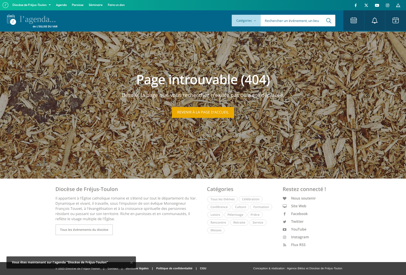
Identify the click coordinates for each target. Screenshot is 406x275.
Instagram (296, 237)
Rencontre (218, 222)
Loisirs (215, 214)
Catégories (246, 20)
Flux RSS (294, 244)
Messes (216, 230)
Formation (261, 207)
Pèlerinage (235, 214)
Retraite (239, 222)
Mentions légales (137, 268)
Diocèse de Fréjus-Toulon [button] (29, 5)
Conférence (219, 207)
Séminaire (96, 5)
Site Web (295, 206)
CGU (203, 268)
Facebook (295, 213)
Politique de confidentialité (174, 268)
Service (257, 222)
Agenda (61, 5)
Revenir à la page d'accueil (203, 112)
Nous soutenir (299, 198)
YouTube (295, 229)
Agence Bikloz (296, 268)
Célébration (250, 199)
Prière (255, 214)
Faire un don (116, 5)
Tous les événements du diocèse (84, 229)
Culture (240, 207)
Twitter (293, 221)
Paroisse (78, 5)
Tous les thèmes (223, 199)
